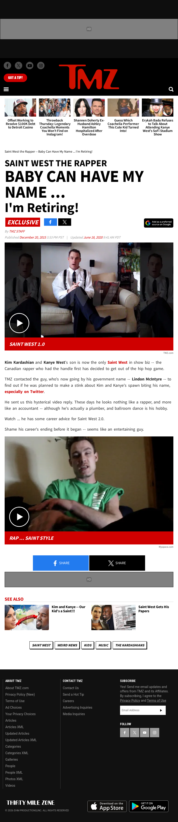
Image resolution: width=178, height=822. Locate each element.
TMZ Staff (17, 231)
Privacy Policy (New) (20, 694)
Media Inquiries (74, 714)
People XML (14, 772)
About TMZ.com (17, 688)
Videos (10, 785)
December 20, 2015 (33, 237)
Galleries (11, 759)
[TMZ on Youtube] (29, 65)
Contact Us (71, 688)
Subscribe (161, 710)
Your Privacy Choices (20, 714)
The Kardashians (129, 645)
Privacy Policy (130, 700)
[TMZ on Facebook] (7, 65)
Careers (68, 701)
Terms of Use (15, 701)
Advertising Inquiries (77, 707)
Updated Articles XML (21, 740)
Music (103, 645)
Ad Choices (13, 707)
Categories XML (16, 753)
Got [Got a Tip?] (15, 77)
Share (61, 563)
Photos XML (14, 779)
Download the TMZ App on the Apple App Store (107, 806)
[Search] (171, 89)
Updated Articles (17, 733)
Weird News (67, 645)
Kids (87, 645)
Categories (13, 746)
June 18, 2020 (93, 237)
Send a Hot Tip (73, 694)
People (10, 766)
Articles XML (14, 727)
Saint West (118, 362)
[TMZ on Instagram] (40, 65)
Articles (10, 720)
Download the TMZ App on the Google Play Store (148, 806)
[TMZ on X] (18, 65)
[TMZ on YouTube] (144, 732)
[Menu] (6, 89)
